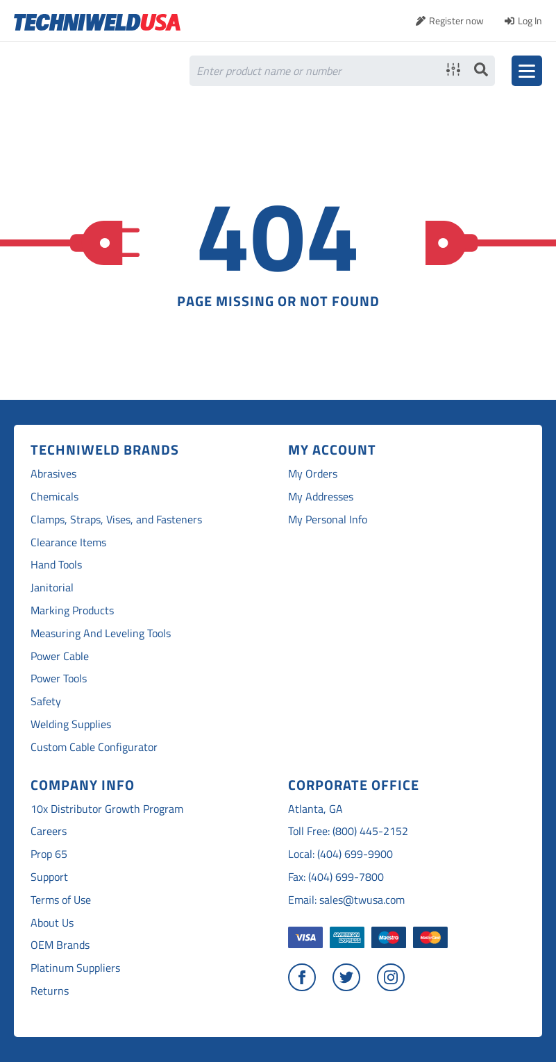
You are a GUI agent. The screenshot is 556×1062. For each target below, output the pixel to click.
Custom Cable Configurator (94, 747)
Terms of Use (61, 900)
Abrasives (53, 473)
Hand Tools (56, 564)
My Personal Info (327, 519)
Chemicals (54, 496)
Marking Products (72, 610)
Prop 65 (49, 854)
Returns (50, 991)
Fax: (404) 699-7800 (336, 877)
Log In (530, 20)
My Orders (312, 473)
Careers (49, 831)
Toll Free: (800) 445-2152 (348, 831)
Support (49, 877)
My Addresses (320, 496)
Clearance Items (68, 542)
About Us (52, 923)
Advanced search (453, 69)
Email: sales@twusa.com (346, 900)
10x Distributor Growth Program (107, 809)
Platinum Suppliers (75, 968)
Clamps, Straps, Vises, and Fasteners (116, 519)
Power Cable (60, 656)
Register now (456, 20)
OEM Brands (60, 945)
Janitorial (52, 587)
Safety (46, 701)
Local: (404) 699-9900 (340, 854)
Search (481, 69)
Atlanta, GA (315, 809)
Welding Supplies (71, 724)
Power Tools (59, 678)
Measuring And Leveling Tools (101, 633)
